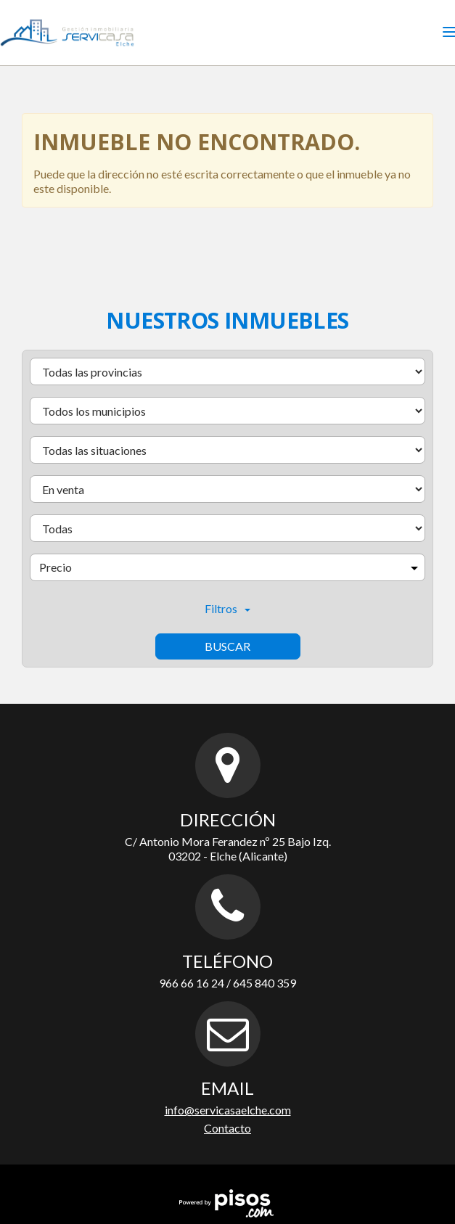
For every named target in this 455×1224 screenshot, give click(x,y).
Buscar (227, 646)
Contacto (227, 1128)
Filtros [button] (227, 608)
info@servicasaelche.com (228, 1110)
